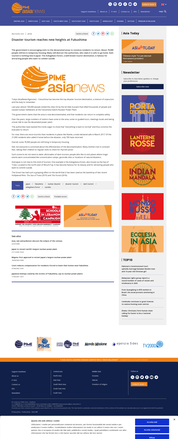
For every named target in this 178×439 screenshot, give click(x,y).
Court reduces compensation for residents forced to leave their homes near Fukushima (50, 265)
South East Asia (78, 21)
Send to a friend (82, 34)
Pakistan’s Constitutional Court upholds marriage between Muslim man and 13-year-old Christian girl (138, 269)
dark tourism (88, 184)
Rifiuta (152, 423)
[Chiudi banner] (174, 405)
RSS (135, 11)
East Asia (46, 21)
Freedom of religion (146, 21)
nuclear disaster (54, 184)
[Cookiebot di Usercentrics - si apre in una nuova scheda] (15, 434)
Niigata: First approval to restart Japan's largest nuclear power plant (42, 257)
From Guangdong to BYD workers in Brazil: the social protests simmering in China (138, 292)
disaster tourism (71, 184)
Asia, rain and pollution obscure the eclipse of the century (37, 241)
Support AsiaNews (88, 11)
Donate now (149, 4)
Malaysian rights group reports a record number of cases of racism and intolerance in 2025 (138, 280)
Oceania (120, 21)
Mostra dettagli (125, 434)
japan (28, 184)
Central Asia (19, 21)
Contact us (125, 11)
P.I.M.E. (114, 11)
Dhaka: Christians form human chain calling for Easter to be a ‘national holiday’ (137, 313)
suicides (48, 187)
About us (103, 11)
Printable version (60, 197)
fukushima (39, 184)
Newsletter (145, 11)
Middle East (108, 21)
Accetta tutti (152, 408)
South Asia (94, 21)
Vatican (131, 21)
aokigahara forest (33, 187)
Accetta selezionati (152, 416)
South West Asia (61, 21)
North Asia (33, 21)
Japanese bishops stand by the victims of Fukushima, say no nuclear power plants (47, 273)
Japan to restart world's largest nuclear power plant (34, 249)
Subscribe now (142, 86)
